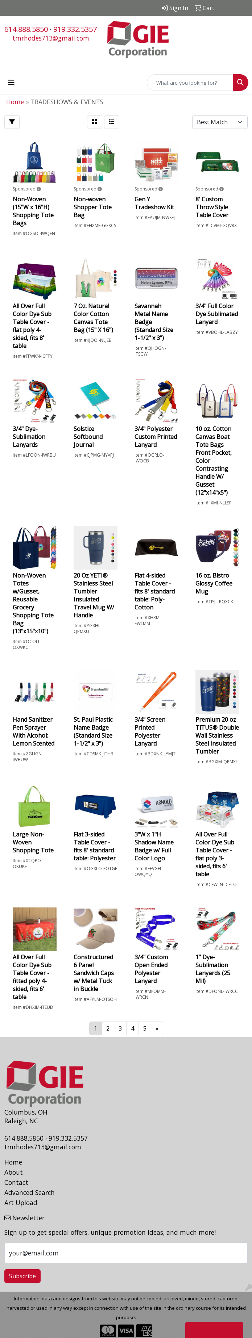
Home (13, 1162)
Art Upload (20, 1202)
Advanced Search (29, 1192)
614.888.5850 (26, 29)
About (13, 1172)
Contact (16, 1182)
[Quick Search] (190, 82)
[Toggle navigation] (11, 82)
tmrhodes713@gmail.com (50, 38)
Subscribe (22, 1276)
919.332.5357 (75, 29)
